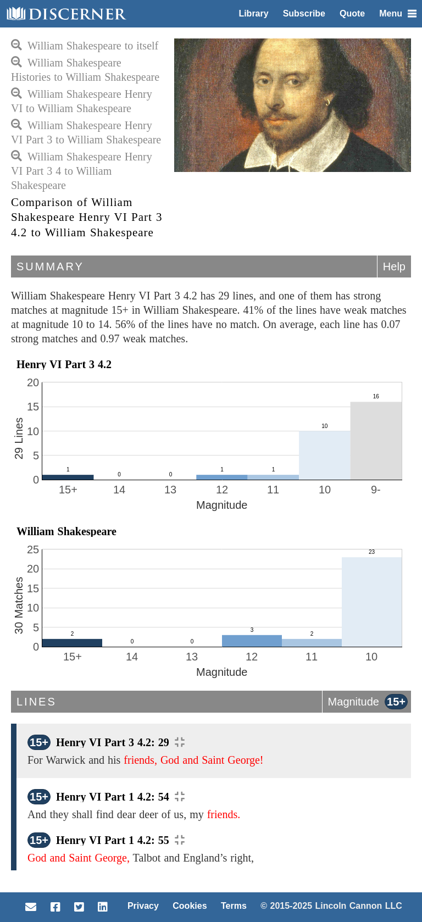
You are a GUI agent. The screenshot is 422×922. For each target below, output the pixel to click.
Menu (398, 13)
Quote (352, 13)
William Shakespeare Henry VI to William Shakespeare (81, 101)
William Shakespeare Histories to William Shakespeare (85, 70)
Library (253, 13)
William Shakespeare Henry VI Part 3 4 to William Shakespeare (81, 171)
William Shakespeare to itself (84, 46)
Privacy (143, 905)
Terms (234, 905)
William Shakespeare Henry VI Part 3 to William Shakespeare (86, 132)
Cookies (190, 905)
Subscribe (304, 13)
